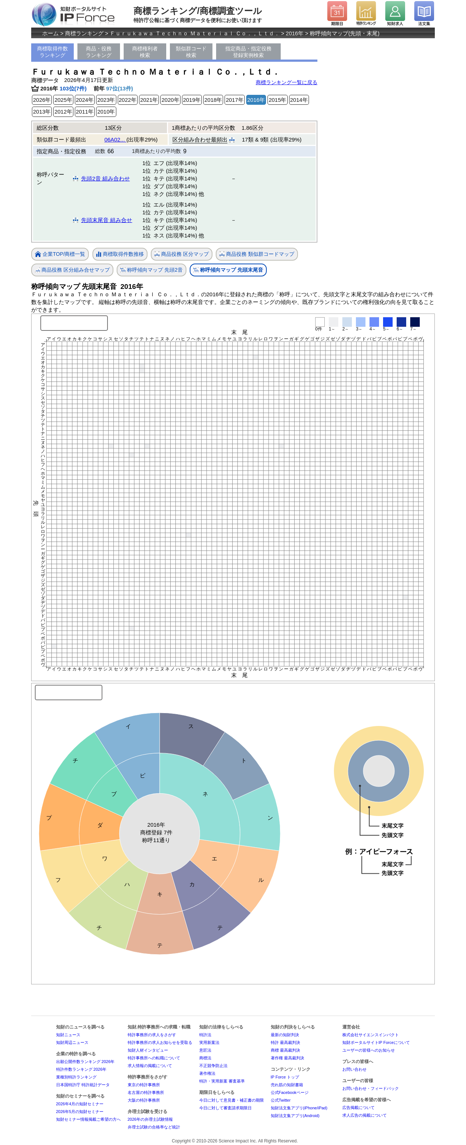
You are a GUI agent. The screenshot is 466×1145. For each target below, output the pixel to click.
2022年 (127, 100)
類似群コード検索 (191, 52)
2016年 (294, 33)
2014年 (299, 100)
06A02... (115, 139)
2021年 (149, 100)
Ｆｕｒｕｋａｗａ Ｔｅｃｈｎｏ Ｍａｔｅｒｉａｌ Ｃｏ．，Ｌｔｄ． (195, 33)
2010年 (106, 111)
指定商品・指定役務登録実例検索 (248, 52)
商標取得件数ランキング (52, 52)
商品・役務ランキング (99, 52)
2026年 (42, 100)
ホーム (50, 33)
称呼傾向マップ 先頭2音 (151, 270)
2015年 (277, 100)
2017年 (234, 100)
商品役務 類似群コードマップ (256, 254)
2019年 (192, 100)
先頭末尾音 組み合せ (106, 220)
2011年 (85, 111)
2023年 (106, 100)
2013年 (42, 111)
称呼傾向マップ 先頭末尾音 (228, 270)
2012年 (63, 111)
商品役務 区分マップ (181, 254)
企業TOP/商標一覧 (60, 254)
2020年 (170, 100)
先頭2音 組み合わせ (105, 178)
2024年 (85, 100)
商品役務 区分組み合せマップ (72, 270)
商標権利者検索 (145, 52)
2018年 (213, 100)
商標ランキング (84, 33)
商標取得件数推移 (120, 254)
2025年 (63, 100)
